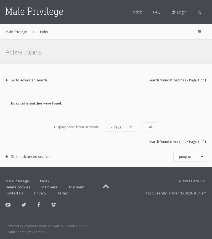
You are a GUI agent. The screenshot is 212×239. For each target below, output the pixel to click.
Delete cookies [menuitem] (18, 187)
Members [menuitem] (49, 187)
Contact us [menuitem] (14, 193)
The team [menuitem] (76, 187)
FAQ (157, 12)
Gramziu (38, 232)
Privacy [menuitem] (40, 193)
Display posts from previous (94, 127)
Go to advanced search (28, 80)
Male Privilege (17, 180)
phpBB (29, 226)
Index (137, 12)
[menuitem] (179, 12)
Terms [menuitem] (62, 193)
